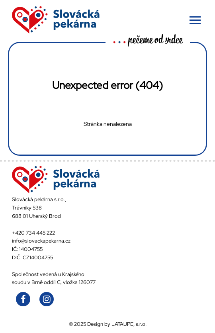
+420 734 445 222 (33, 232)
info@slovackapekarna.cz (41, 240)
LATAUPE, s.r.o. (129, 324)
